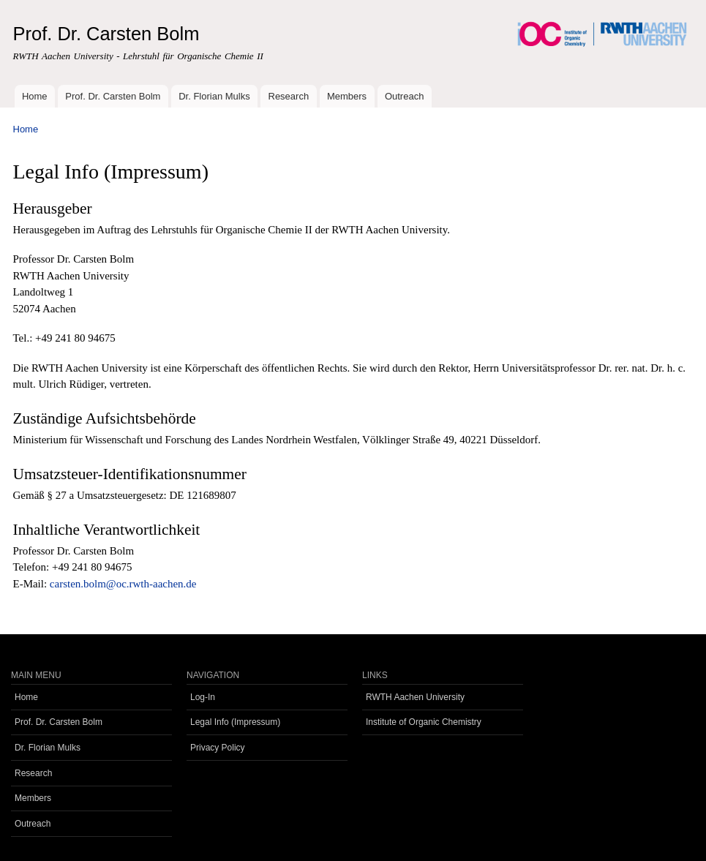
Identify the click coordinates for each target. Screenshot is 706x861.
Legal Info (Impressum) (235, 722)
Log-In (202, 697)
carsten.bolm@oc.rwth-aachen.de (123, 584)
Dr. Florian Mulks (214, 96)
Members (347, 96)
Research (288, 96)
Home (35, 96)
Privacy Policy (217, 747)
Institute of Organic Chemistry (423, 722)
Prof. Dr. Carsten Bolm (112, 96)
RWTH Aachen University (415, 697)
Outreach (404, 96)
